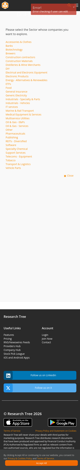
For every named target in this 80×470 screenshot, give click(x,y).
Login (45, 335)
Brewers (10, 53)
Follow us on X (28, 387)
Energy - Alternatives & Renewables (26, 80)
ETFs (8, 84)
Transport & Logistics (18, 164)
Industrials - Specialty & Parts (23, 99)
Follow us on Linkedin (30, 375)
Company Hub (12, 350)
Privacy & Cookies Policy (20, 458)
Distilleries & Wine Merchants (23, 65)
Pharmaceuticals (15, 133)
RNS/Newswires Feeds (17, 342)
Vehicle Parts (13, 168)
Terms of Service (45, 458)
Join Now (47, 338)
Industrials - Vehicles (18, 103)
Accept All (41, 463)
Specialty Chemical (17, 149)
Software (11, 145)
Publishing (12, 137)
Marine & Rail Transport (20, 110)
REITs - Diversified (16, 141)
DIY (8, 68)
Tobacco (10, 160)
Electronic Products (17, 76)
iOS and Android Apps (17, 357)
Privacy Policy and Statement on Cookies (55, 430)
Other (9, 129)
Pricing (8, 338)
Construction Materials (19, 61)
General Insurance (16, 91)
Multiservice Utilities (17, 118)
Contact (46, 342)
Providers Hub (12, 346)
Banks (9, 45)
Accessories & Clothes (18, 42)
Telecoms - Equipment (19, 156)
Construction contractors (20, 57)
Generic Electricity (16, 95)
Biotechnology (14, 49)
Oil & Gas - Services (17, 126)
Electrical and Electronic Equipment (26, 72)
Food (9, 87)
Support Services (15, 152)
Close (70, 175)
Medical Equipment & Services (23, 114)
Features (9, 335)
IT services (12, 107)
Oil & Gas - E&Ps (15, 122)
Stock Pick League (14, 353)
